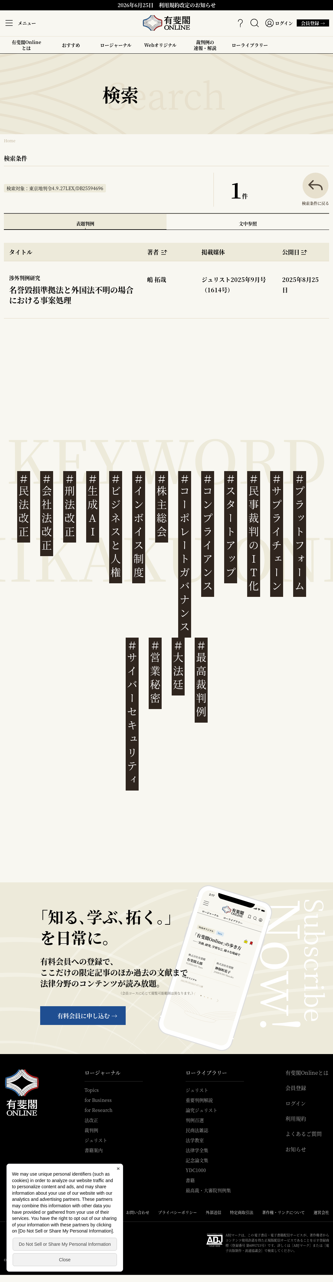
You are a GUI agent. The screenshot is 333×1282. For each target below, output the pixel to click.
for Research (98, 1110)
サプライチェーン (276, 532)
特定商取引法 (241, 1212)
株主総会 (161, 505)
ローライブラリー (249, 47)
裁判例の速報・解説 (205, 45)
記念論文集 (197, 1160)
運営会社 (321, 1212)
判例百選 (195, 1120)
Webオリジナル (160, 45)
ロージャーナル (116, 45)
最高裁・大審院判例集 (208, 1190)
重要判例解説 (199, 1100)
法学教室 (195, 1140)
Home (10, 140)
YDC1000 (196, 1170)
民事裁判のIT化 (253, 532)
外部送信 (213, 1212)
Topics (92, 1090)
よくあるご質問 (303, 1133)
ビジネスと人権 (115, 526)
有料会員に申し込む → (87, 1015)
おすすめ (71, 47)
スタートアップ (230, 526)
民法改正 (23, 505)
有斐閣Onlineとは (26, 45)
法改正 (91, 1120)
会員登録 (295, 1088)
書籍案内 (94, 1150)
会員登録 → (311, 23)
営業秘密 (155, 672)
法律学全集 (197, 1150)
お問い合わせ (137, 1212)
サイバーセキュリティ (132, 713)
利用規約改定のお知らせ (187, 5)
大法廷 (178, 665)
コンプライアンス (207, 532)
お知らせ (295, 1149)
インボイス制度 (138, 526)
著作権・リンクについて (283, 1212)
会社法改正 (46, 512)
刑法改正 (69, 505)
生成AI (92, 505)
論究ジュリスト (201, 1110)
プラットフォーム (299, 532)
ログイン (295, 1103)
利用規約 (295, 1118)
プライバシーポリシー (177, 1212)
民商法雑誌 (197, 1130)
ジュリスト (96, 1140)
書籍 (190, 1180)
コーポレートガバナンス (184, 553)
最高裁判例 (201, 679)
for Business (98, 1100)
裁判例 (91, 1130)
